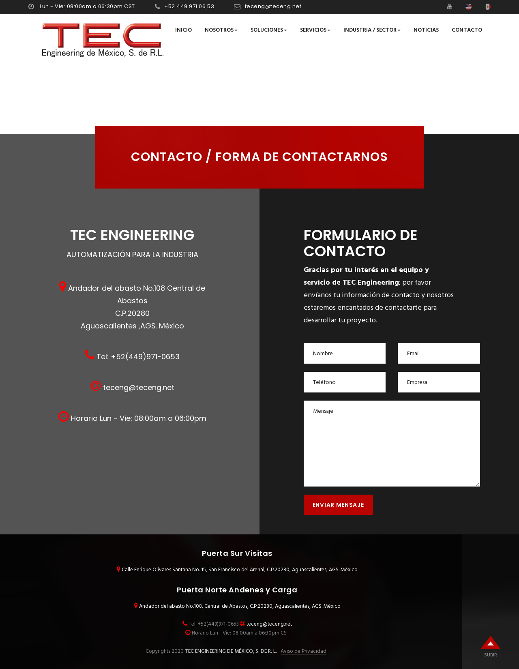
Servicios (315, 30)
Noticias (426, 30)
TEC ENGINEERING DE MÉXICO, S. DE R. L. (230, 651)
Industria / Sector (372, 30)
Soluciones (269, 30)
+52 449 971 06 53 (189, 6)
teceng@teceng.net (273, 6)
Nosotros (221, 30)
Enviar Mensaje (338, 505)
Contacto (467, 30)
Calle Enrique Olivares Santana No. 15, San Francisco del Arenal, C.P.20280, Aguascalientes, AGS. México (240, 570)
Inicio (183, 30)
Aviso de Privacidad (303, 651)
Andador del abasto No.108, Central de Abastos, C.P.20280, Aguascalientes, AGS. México (240, 606)
